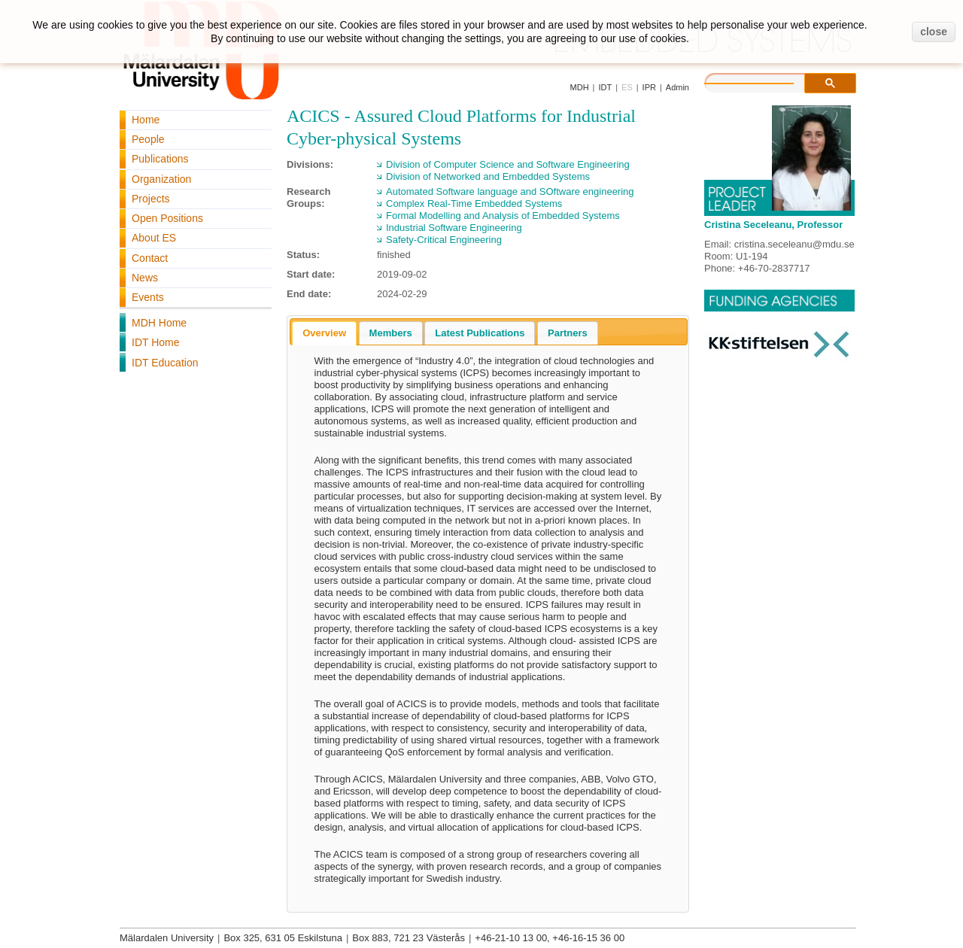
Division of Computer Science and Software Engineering (508, 164)
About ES (154, 238)
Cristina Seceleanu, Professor (773, 224)
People (148, 139)
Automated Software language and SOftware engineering (510, 191)
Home (145, 120)
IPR (649, 87)
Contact (150, 258)
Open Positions (167, 218)
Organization (161, 179)
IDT (605, 87)
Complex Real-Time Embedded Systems (474, 203)
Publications (160, 159)
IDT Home (156, 342)
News (145, 278)
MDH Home (159, 323)
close (933, 32)
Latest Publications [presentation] (479, 333)
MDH (579, 87)
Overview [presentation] (324, 333)
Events (148, 297)
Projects (151, 199)
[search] (764, 81)
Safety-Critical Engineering (444, 239)
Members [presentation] (390, 333)
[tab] (324, 333)
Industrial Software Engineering (454, 227)
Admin (677, 87)
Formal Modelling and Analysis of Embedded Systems (503, 215)
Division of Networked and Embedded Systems (488, 176)
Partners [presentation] (568, 333)
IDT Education (165, 363)
